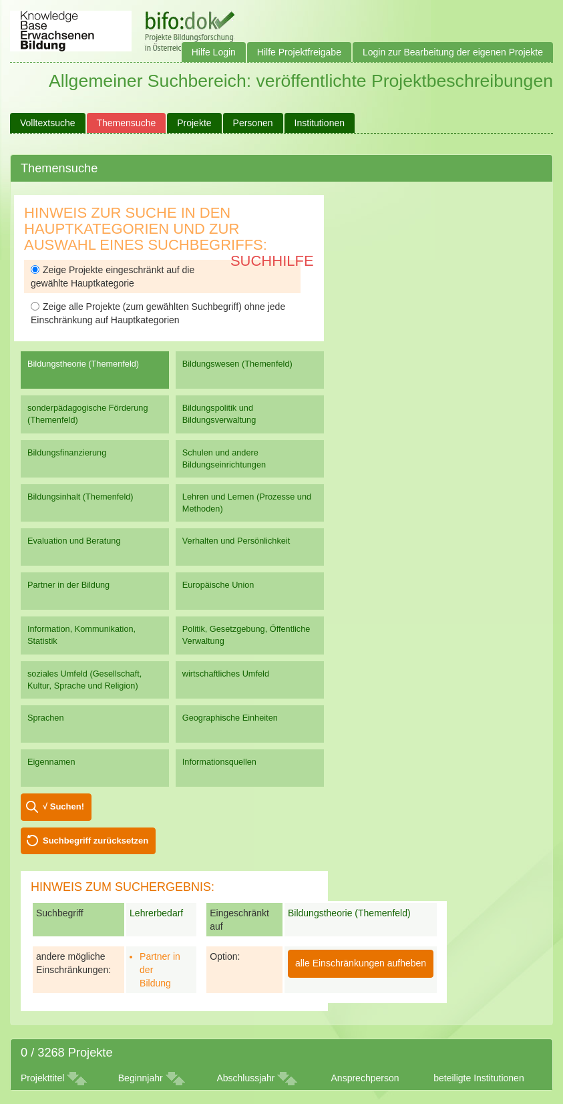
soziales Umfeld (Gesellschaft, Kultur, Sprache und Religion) (84, 680)
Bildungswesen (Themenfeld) (237, 364)
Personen (253, 123)
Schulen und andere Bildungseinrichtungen (224, 458)
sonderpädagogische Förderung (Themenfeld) (87, 414)
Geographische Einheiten (230, 718)
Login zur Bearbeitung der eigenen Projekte (453, 52)
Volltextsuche (47, 123)
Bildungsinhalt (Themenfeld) (80, 497)
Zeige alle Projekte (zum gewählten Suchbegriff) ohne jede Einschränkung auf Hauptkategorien (158, 313)
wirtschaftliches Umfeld (225, 674)
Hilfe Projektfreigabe (299, 52)
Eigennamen (51, 762)
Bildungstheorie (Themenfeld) (83, 364)
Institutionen (320, 123)
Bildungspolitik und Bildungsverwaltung (219, 414)
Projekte (194, 123)
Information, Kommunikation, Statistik (81, 635)
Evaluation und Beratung (73, 541)
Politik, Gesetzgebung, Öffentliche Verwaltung (246, 635)
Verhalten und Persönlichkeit (236, 541)
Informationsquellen (219, 762)
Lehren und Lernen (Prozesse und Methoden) (246, 503)
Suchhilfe (272, 260)
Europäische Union (218, 585)
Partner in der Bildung (68, 585)
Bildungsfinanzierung (66, 452)
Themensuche (126, 123)
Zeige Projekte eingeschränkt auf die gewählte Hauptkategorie (112, 276)
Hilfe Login (214, 52)
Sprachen (45, 718)
